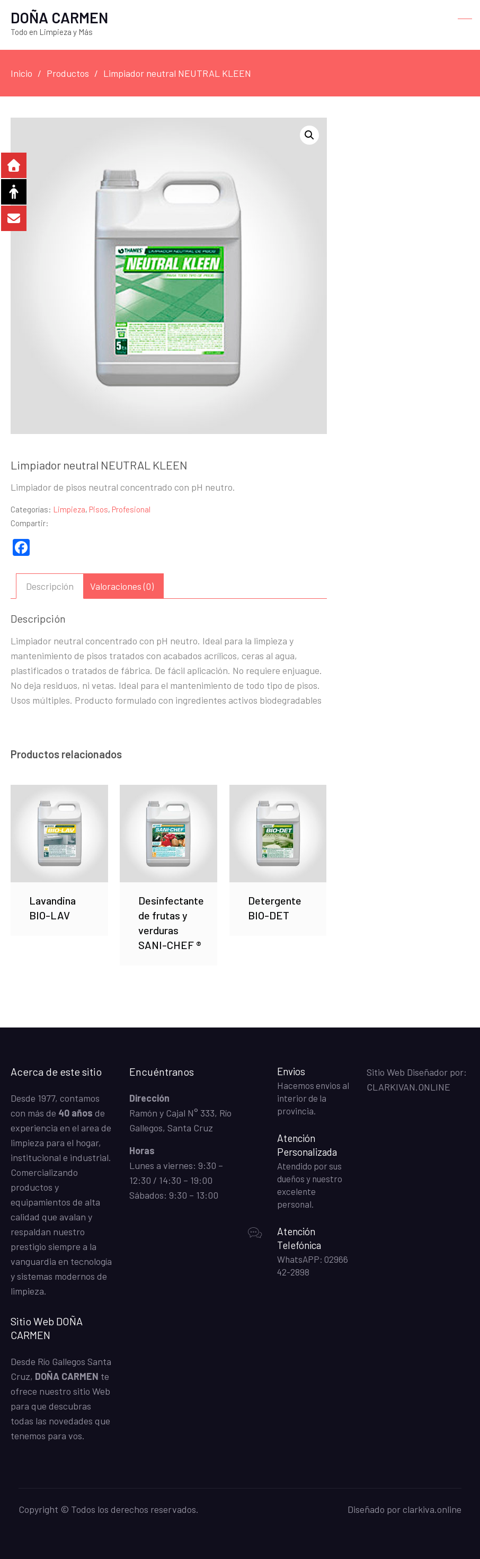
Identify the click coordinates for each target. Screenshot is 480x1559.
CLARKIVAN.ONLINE (408, 1087)
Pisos (98, 509)
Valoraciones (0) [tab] (122, 586)
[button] (309, 135)
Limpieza (69, 509)
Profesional (131, 509)
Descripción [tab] (50, 586)
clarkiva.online (432, 1509)
